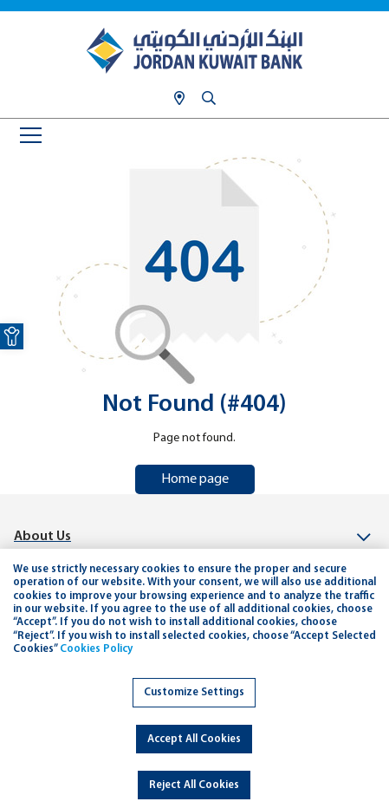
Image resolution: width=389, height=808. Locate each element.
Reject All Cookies (194, 785)
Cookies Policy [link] (96, 649)
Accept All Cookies (194, 739)
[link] (11, 336)
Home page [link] (195, 479)
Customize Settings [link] (194, 692)
